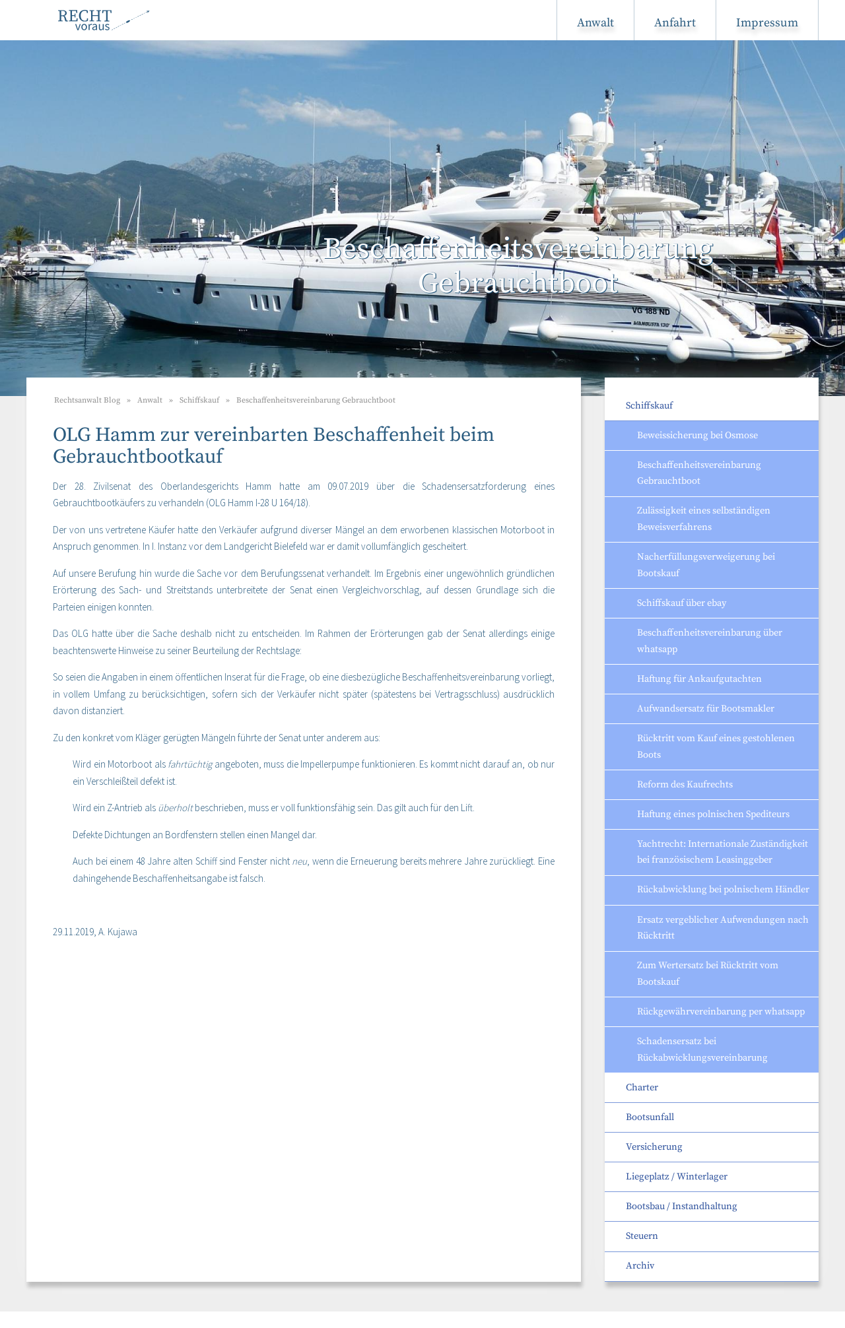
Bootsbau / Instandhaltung (681, 1206)
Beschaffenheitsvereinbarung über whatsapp (709, 641)
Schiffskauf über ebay (681, 603)
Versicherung (654, 1147)
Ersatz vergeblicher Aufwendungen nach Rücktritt (723, 928)
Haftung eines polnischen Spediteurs (713, 814)
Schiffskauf (649, 406)
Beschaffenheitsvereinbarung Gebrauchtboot (699, 473)
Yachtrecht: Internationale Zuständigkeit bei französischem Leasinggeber (722, 852)
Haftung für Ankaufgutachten (699, 679)
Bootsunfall (650, 1117)
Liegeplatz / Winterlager (676, 1177)
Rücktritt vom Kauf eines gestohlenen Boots (716, 747)
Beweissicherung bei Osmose (697, 436)
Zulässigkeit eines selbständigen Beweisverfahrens (703, 519)
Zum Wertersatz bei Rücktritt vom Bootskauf (707, 974)
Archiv (640, 1266)
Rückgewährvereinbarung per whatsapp (721, 1012)
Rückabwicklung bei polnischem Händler (723, 890)
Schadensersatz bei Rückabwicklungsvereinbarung (702, 1050)
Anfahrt (675, 22)
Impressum (767, 22)
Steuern (642, 1236)
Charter (642, 1088)
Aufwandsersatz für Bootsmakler (705, 709)
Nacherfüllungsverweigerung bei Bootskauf (706, 565)
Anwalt (595, 22)
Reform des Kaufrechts (685, 785)
